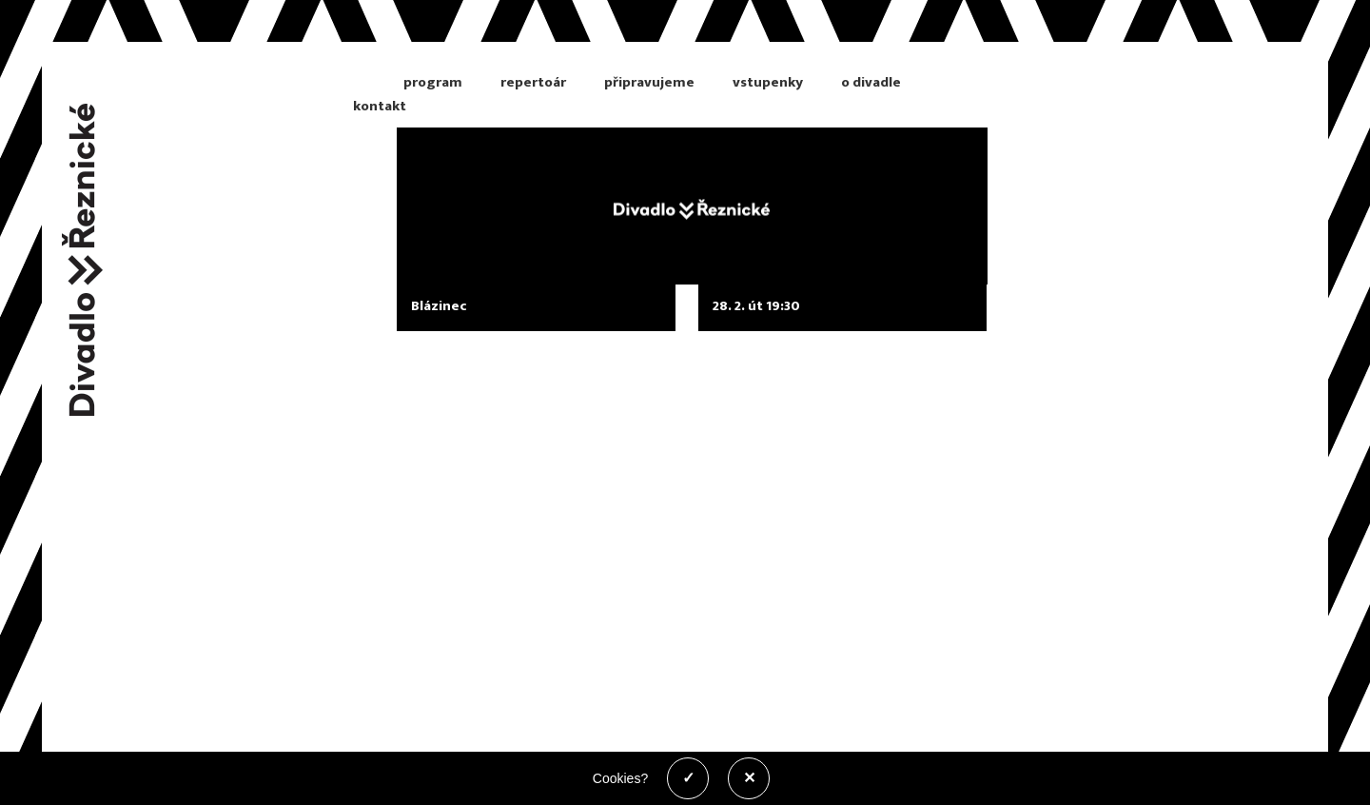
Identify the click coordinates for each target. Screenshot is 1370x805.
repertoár (533, 82)
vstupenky (768, 82)
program (432, 82)
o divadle (871, 82)
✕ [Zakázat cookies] (749, 778)
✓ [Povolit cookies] (688, 778)
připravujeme (649, 82)
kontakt (379, 106)
